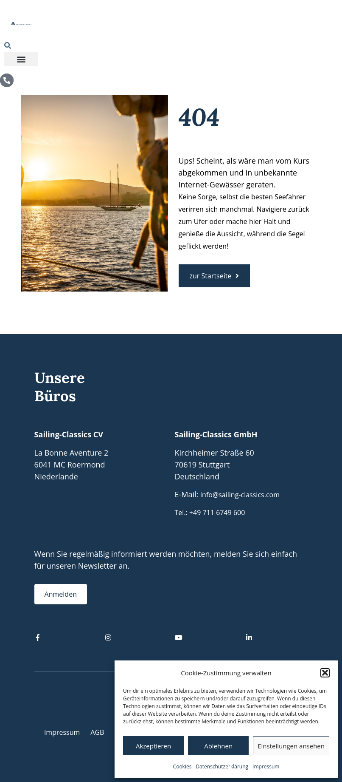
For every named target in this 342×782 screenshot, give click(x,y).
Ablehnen (218, 746)
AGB (97, 732)
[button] (325, 673)
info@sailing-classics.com (240, 494)
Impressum (265, 766)
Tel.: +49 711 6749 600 (210, 512)
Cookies (182, 766)
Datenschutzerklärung (222, 766)
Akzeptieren (153, 746)
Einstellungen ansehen (291, 746)
